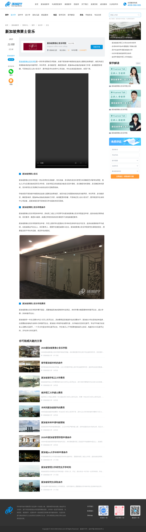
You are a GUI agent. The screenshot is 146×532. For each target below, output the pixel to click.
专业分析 (97, 15)
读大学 (13, 15)
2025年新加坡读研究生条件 (121, 53)
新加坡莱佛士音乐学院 (56, 43)
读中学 (20, 15)
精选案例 (44, 15)
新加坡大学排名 (120, 18)
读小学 (27, 15)
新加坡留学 (45, 4)
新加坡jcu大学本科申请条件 (54, 452)
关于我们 (84, 4)
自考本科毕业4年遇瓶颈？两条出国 (124, 46)
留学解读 (71, 15)
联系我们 (90, 511)
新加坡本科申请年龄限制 (53, 422)
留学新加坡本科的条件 (51, 363)
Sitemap (90, 515)
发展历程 (94, 4)
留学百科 (62, 15)
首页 (36, 4)
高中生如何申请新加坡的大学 (122, 50)
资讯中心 (25, 25)
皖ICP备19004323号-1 (96, 529)
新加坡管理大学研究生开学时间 (56, 467)
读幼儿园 (35, 15)
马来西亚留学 (57, 4)
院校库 (76, 4)
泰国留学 (68, 4)
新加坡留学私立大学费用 (53, 378)
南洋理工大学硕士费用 (51, 392)
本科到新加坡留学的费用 (53, 407)
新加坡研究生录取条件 (51, 482)
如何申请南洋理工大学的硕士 (122, 57)
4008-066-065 (134, 5)
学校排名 (88, 15)
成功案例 (103, 4)
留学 (33, 25)
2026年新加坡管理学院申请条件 (56, 437)
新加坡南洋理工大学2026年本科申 (124, 43)
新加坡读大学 (47, 355)
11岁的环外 (113, 4)
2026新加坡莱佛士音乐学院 (54, 348)
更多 (138, 63)
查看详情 (96, 47)
